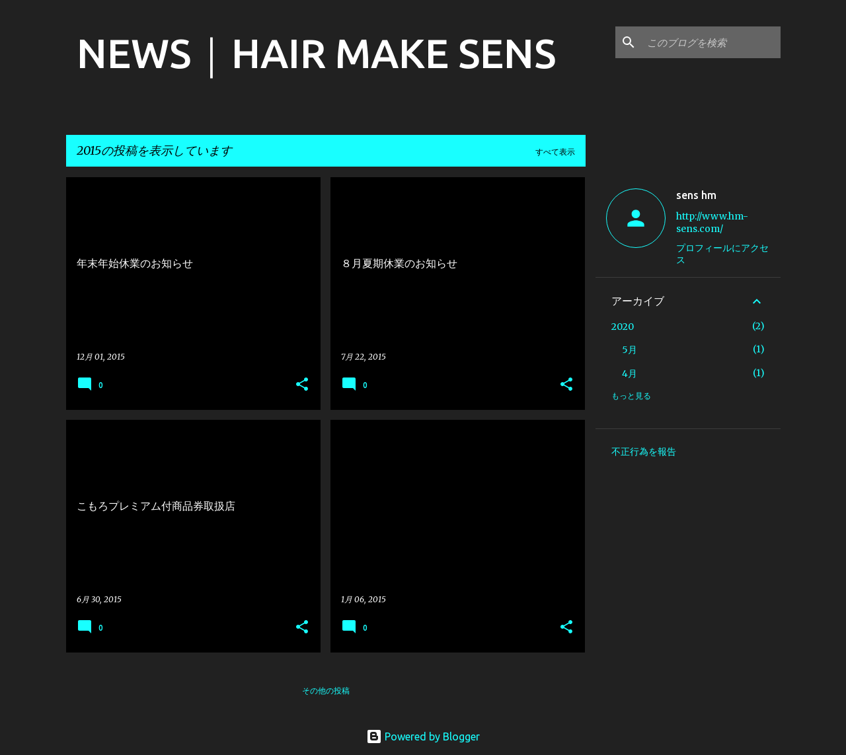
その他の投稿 (326, 690)
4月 (629, 373)
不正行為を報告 (643, 451)
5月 (629, 350)
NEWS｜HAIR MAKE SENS (316, 53)
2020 (622, 327)
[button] (302, 385)
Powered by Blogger (423, 736)
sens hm (696, 195)
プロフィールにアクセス (722, 254)
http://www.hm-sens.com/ (712, 222)
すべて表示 (555, 151)
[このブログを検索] (711, 42)
